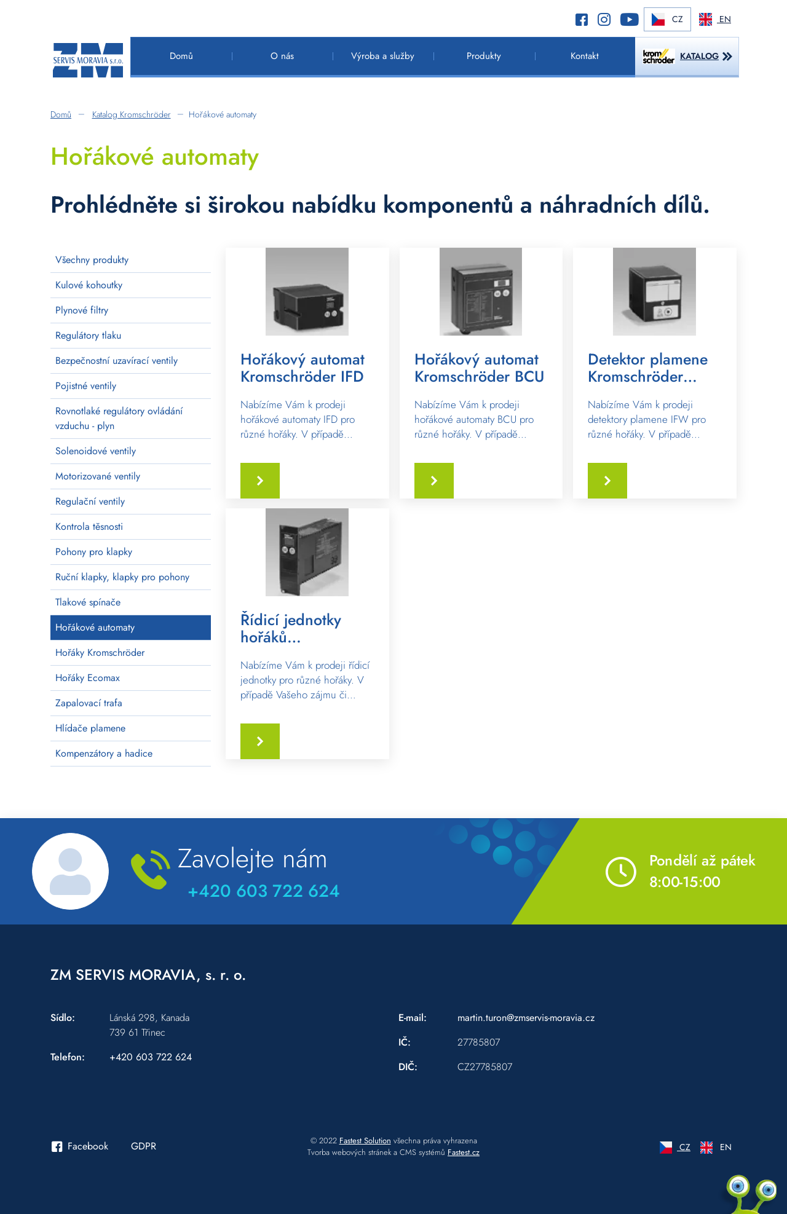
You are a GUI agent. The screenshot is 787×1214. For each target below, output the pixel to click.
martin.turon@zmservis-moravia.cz (526, 1018)
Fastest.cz (464, 1152)
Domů (181, 56)
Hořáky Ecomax (87, 678)
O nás (282, 56)
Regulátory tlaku (88, 335)
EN (715, 19)
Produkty (484, 56)
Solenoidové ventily (95, 451)
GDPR (143, 1146)
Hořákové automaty (95, 627)
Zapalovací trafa (88, 703)
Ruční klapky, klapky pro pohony (122, 577)
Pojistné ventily (85, 386)
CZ (667, 19)
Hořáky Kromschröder (99, 652)
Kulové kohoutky (88, 285)
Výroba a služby (382, 56)
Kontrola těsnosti (89, 526)
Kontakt (585, 56)
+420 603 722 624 (264, 891)
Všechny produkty (92, 260)
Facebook (80, 1146)
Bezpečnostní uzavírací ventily (116, 360)
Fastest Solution (365, 1140)
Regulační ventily (90, 501)
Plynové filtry (81, 310)
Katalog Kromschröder (131, 114)
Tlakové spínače (88, 602)
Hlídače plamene (90, 728)
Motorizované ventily (97, 476)
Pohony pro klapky (93, 552)
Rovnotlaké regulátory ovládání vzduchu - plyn (119, 418)
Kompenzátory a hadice (103, 753)
